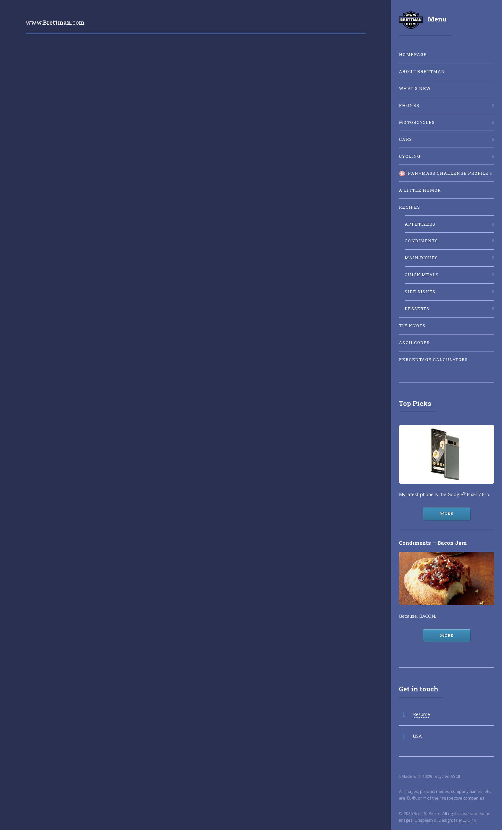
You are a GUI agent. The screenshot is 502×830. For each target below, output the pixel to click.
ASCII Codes (414, 342)
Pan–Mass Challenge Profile (444, 173)
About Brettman (422, 71)
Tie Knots (412, 325)
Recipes (409, 207)
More (446, 513)
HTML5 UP (463, 820)
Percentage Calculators (433, 359)
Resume (421, 714)
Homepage (413, 54)
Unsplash (424, 820)
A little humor (420, 190)
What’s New (415, 88)
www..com (55, 22)
